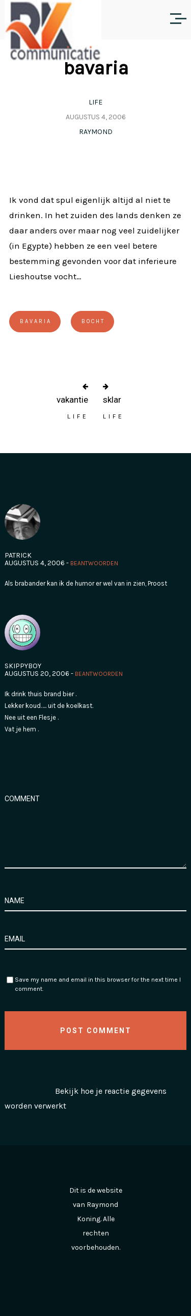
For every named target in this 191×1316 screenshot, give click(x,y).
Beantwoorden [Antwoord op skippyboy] (99, 673)
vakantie (72, 399)
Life (95, 102)
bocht (93, 321)
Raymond (96, 131)
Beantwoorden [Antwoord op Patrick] (94, 563)
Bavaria (35, 321)
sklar (112, 399)
